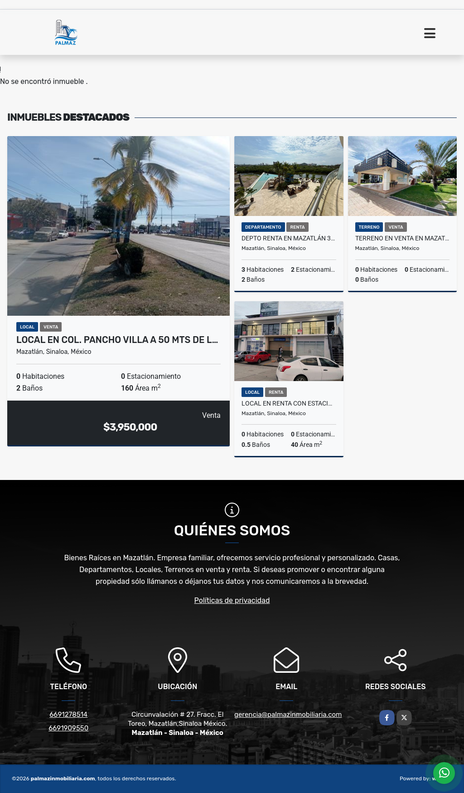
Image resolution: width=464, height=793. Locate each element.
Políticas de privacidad (232, 600)
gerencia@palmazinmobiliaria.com (288, 714)
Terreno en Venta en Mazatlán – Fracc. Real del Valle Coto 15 (402, 238)
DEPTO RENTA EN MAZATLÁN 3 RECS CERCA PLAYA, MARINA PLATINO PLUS (289, 238)
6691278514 (68, 714)
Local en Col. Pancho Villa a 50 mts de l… (117, 339)
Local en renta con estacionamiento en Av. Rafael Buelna (289, 403)
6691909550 (68, 728)
